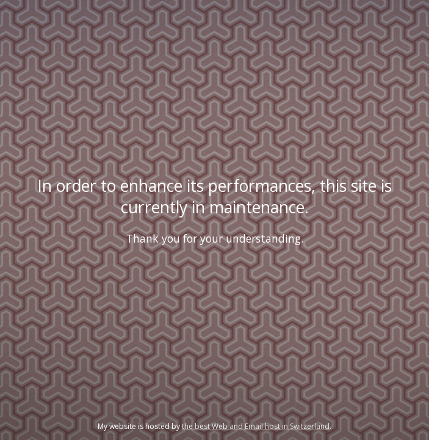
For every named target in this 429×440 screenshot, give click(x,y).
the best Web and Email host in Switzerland (256, 426)
